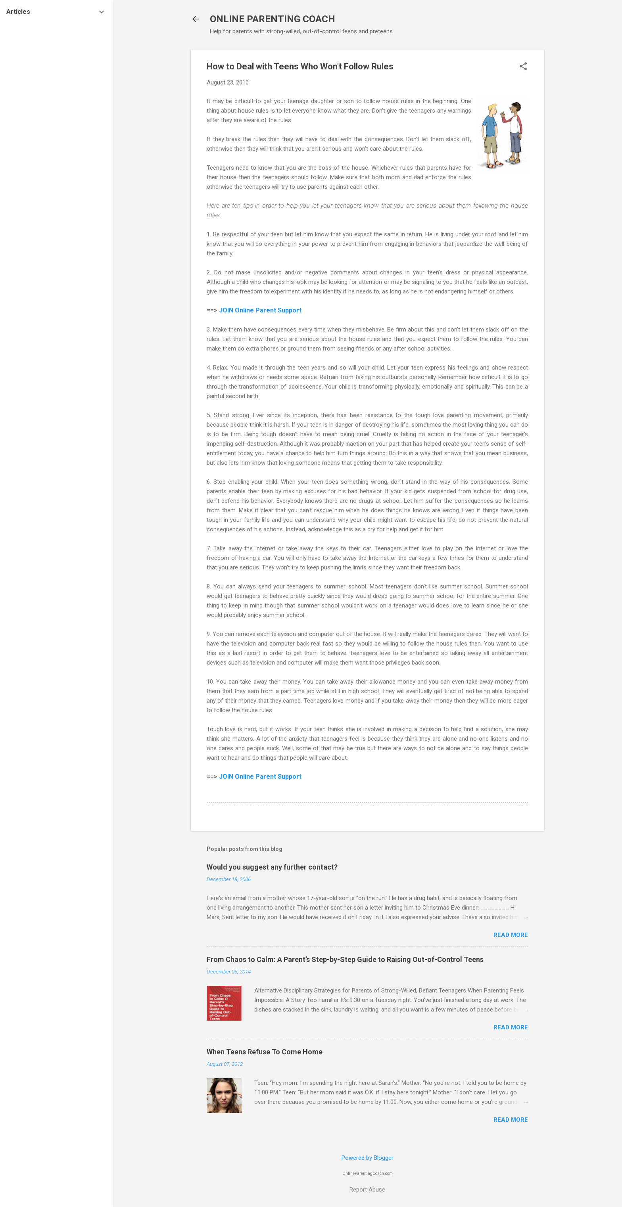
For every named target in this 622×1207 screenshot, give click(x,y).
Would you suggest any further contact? (272, 867)
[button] (523, 67)
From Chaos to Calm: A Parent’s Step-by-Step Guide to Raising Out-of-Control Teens (345, 959)
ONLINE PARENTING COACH (272, 19)
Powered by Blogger (368, 1157)
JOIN (227, 310)
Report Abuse (367, 1189)
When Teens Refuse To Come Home (265, 1052)
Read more (510, 935)
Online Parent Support (268, 310)
